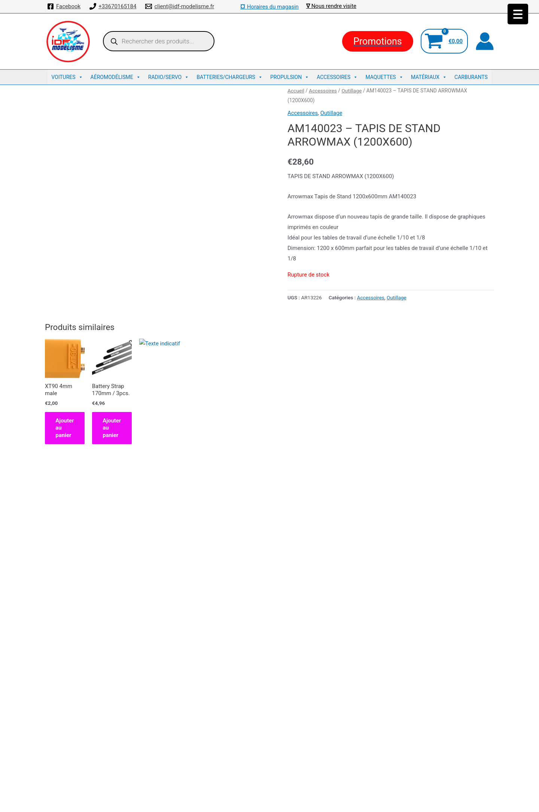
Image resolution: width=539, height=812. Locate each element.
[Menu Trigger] (518, 14)
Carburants (471, 77)
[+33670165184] (112, 6)
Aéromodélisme (116, 77)
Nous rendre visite (333, 6)
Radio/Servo (168, 77)
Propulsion (289, 77)
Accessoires (337, 77)
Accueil (295, 91)
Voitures (67, 77)
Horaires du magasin (269, 6)
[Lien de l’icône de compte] (484, 41)
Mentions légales (269, 743)
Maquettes (384, 77)
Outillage (352, 91)
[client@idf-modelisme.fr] (179, 6)
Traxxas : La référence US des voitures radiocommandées (269, 764)
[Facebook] (64, 6)
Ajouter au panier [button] (78, 480)
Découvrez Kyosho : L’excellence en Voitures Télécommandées (270, 754)
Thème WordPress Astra (328, 799)
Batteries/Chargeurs (230, 77)
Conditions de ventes (269, 733)
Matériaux (429, 77)
